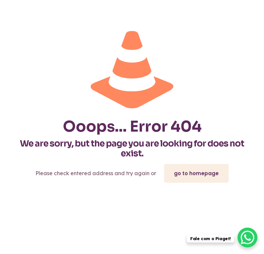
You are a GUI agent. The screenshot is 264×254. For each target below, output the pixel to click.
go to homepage (196, 173)
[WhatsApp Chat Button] (247, 237)
